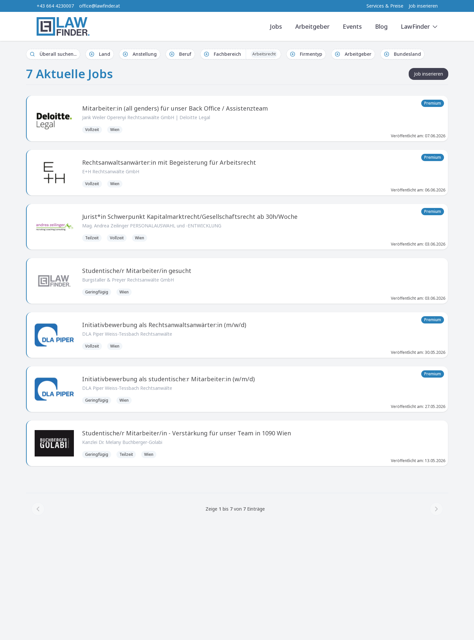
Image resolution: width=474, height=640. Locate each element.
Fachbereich (240, 54)
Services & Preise (384, 6)
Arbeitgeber (312, 26)
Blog (381, 26)
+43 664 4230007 (55, 6)
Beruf (180, 54)
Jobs (276, 26)
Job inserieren (423, 6)
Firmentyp (306, 54)
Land (99, 54)
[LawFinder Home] (63, 26)
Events (352, 26)
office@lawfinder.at (99, 6)
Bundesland (402, 54)
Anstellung (140, 54)
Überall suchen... (53, 54)
